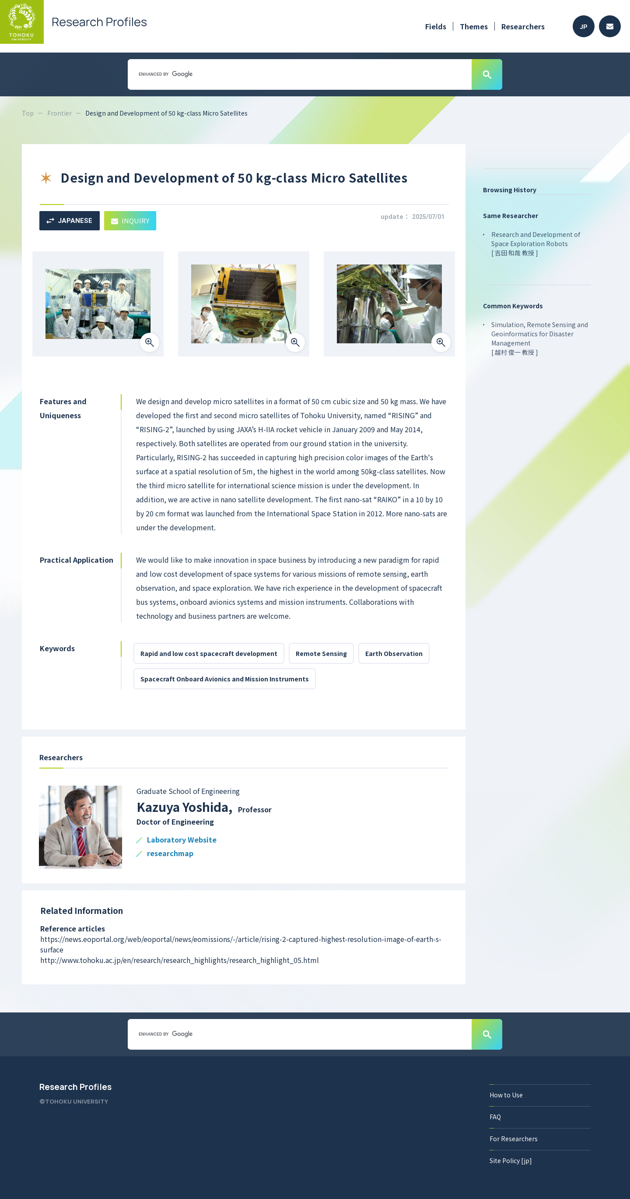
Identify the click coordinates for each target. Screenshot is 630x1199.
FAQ (495, 1116)
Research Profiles (75, 1087)
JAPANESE (69, 221)
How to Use (506, 1094)
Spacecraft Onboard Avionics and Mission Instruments (224, 678)
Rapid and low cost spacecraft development (208, 653)
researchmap (170, 854)
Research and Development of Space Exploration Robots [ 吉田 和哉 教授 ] (535, 243)
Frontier (59, 113)
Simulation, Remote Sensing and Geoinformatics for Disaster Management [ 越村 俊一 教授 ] (539, 338)
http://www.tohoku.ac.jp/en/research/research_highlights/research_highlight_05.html (179, 960)
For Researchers (514, 1138)
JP (584, 26)
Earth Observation (394, 653)
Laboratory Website (182, 840)
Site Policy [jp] (511, 1160)
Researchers (523, 26)
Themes (474, 26)
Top (28, 113)
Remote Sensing (321, 653)
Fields (435, 26)
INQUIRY (130, 220)
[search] (299, 74)
